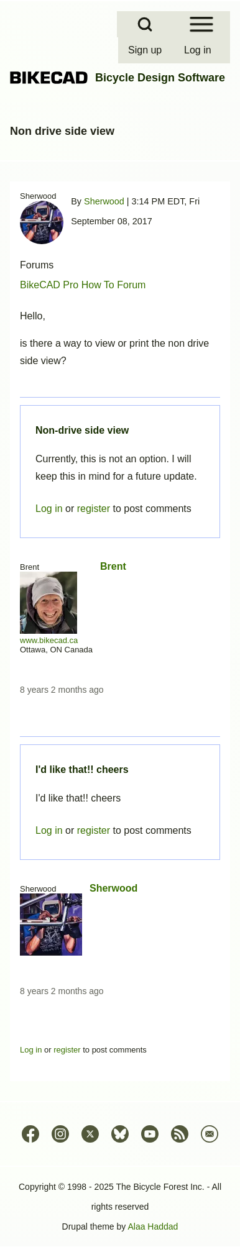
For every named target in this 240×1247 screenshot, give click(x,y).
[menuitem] (146, 50)
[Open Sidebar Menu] (201, 24)
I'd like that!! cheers (82, 769)
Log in (49, 830)
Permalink (120, 623)
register (93, 830)
